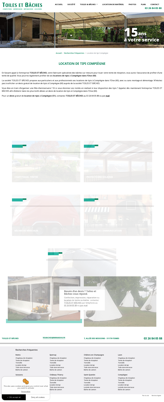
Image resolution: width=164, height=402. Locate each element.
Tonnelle (19, 366)
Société (71, 4)
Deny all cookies (38, 397)
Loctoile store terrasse (92, 390)
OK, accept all (13, 397)
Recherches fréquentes (74, 53)
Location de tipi (21, 368)
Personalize (25, 391)
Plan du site (145, 398)
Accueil (59, 4)
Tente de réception (22, 363)
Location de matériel (113, 4)
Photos (132, 4)
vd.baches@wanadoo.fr (54, 341)
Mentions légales (156, 398)
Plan (143, 4)
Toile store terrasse (23, 370)
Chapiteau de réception (24, 361)
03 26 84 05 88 (153, 8)
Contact (154, 4)
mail (107, 95)
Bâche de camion (22, 373)
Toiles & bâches (88, 4)
